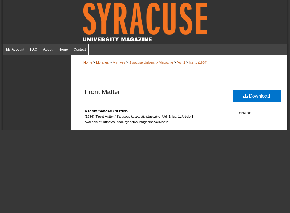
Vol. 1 (181, 62)
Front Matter (102, 92)
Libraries (102, 62)
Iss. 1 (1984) (198, 62)
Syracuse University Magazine (145, 22)
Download (256, 96)
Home (87, 62)
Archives (119, 62)
